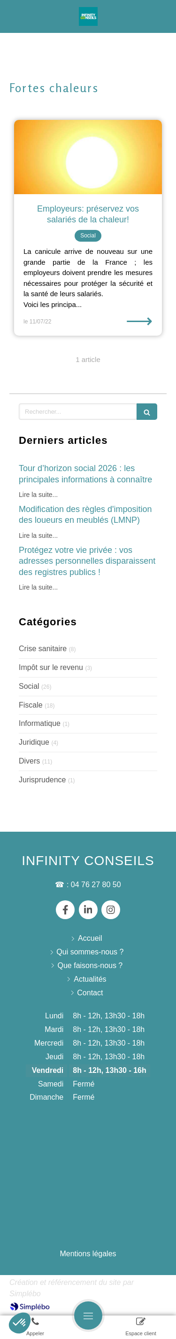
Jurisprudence (42, 780)
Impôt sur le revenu (51, 667)
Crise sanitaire (43, 649)
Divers (29, 761)
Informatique (40, 723)
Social (29, 686)
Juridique (34, 742)
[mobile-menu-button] (88, 1315)
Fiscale (31, 705)
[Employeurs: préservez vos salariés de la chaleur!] (88, 157)
